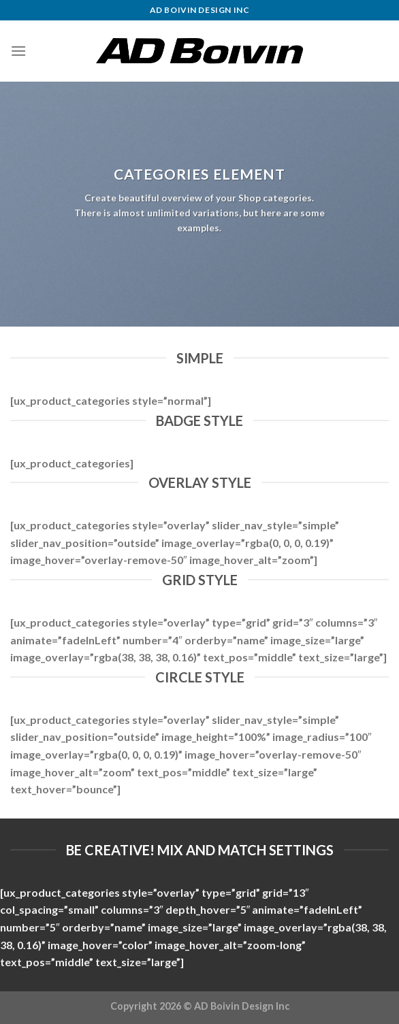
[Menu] (18, 50)
